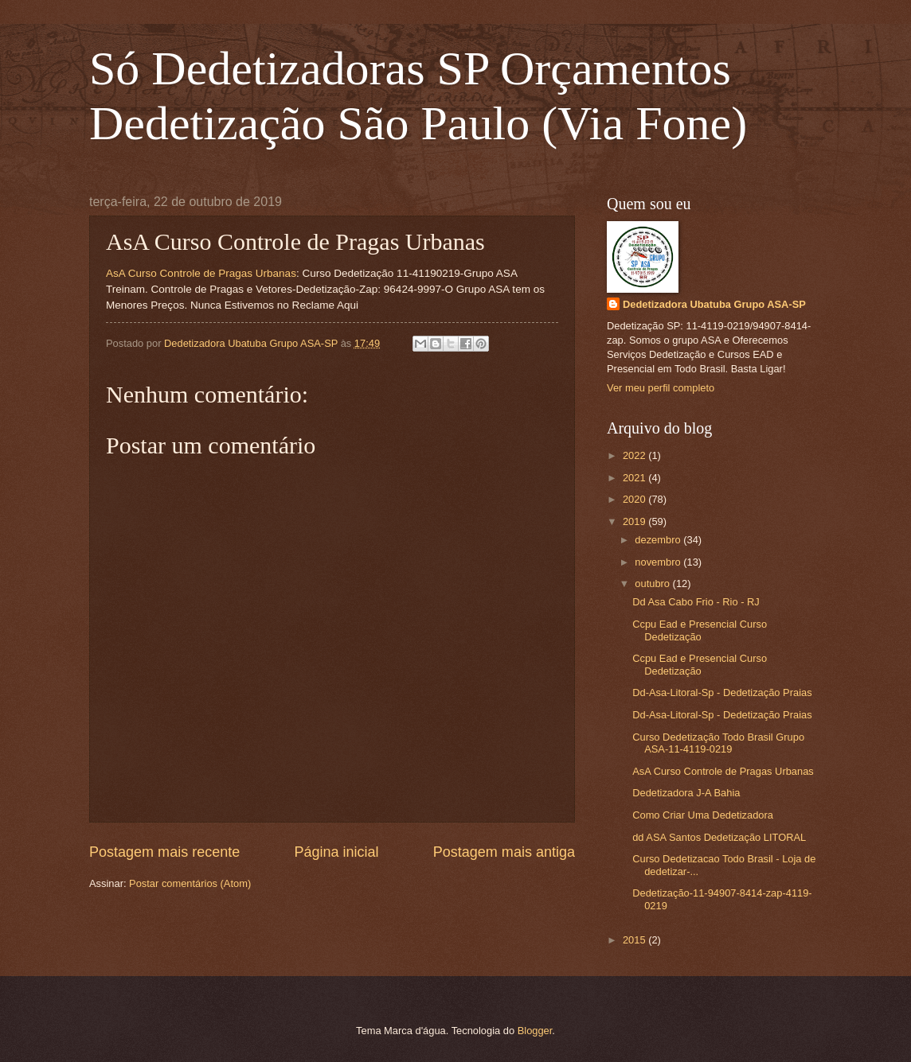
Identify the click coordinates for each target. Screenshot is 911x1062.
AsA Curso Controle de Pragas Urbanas (201, 273)
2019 (635, 521)
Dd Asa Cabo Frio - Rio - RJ (696, 602)
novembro (659, 562)
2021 (635, 478)
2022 (635, 455)
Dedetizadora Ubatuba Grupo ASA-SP (714, 304)
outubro (653, 583)
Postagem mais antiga (504, 852)
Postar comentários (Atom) (190, 883)
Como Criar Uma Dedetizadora (702, 815)
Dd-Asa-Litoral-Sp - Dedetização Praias (721, 692)
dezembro (659, 540)
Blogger (535, 1031)
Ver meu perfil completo (660, 388)
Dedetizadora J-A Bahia (686, 793)
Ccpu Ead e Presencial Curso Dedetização (699, 630)
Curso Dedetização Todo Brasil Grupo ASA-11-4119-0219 (718, 743)
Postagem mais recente (164, 852)
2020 (635, 499)
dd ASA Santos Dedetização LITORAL (719, 837)
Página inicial (336, 852)
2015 (635, 940)
